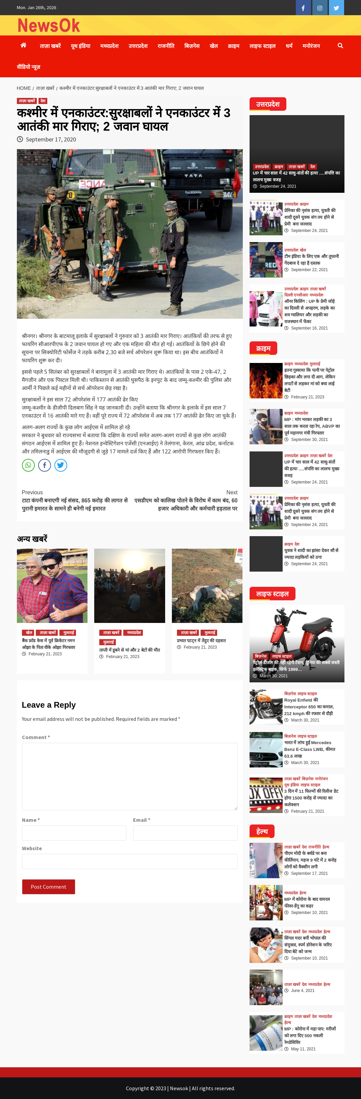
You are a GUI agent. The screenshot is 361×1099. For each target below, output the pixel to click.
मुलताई (68, 632)
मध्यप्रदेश (109, 46)
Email (141, 819)
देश (43, 101)
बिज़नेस (192, 46)
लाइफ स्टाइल (262, 46)
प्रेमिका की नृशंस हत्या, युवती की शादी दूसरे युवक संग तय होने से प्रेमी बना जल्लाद (309, 217)
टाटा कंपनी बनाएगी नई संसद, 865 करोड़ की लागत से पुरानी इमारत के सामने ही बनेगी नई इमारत (76, 500)
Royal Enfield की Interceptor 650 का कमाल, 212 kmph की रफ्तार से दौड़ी (309, 707)
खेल (214, 46)
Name (31, 819)
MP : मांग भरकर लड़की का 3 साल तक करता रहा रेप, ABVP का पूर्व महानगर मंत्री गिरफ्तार (312, 426)
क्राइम (233, 46)
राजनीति (166, 46)
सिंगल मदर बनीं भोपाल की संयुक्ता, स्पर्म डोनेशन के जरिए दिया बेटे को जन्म (308, 945)
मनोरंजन (311, 46)
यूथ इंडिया (80, 46)
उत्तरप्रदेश (138, 46)
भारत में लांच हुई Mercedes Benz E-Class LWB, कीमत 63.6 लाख (309, 749)
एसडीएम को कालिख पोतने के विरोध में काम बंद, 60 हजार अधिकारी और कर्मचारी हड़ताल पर (184, 500)
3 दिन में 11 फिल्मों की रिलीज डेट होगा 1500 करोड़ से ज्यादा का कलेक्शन (311, 798)
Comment (36, 737)
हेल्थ (326, 847)
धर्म (289, 46)
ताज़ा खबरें (50, 46)
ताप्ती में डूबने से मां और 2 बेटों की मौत (129, 650)
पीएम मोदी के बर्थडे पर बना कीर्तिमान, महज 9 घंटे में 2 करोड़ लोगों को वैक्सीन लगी (310, 860)
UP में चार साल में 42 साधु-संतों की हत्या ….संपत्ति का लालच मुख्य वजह (311, 469)
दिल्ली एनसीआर (296, 295)
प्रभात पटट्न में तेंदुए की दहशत (201, 640)
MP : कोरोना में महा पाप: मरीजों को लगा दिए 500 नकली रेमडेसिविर (310, 1035)
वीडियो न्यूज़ (28, 67)
